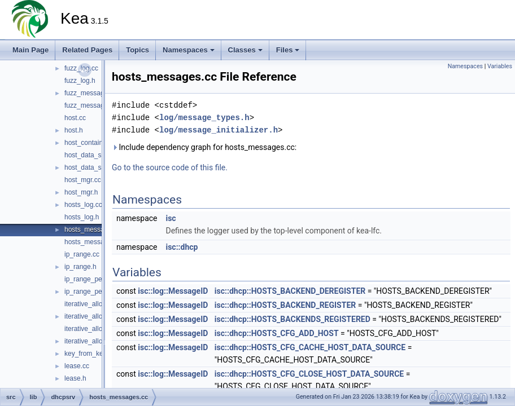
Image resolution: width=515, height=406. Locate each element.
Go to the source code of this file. (170, 167)
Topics (137, 50)
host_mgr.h (81, 192)
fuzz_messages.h (90, 105)
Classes (245, 50)
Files (288, 50)
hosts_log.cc (83, 205)
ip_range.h (80, 267)
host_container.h (89, 143)
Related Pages (87, 50)
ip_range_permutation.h (100, 291)
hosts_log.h (81, 217)
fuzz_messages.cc (92, 93)
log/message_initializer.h (218, 130)
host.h (73, 130)
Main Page (30, 50)
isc (170, 218)
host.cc (75, 118)
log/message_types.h (204, 117)
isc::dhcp (181, 246)
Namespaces (189, 50)
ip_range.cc (81, 254)
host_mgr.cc (82, 180)
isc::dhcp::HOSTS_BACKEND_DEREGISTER (290, 290)
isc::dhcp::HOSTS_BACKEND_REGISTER (285, 305)
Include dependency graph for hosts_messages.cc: (204, 147)
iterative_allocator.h (93, 341)
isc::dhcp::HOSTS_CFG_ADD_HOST (277, 333)
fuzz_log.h (79, 81)
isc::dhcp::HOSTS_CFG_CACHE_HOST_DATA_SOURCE (310, 347)
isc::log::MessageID (173, 290)
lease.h (75, 378)
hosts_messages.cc (94, 229)
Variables (499, 66)
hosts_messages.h (92, 242)
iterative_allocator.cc (95, 329)
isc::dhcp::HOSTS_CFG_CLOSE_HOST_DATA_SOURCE (309, 373)
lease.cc (76, 366)
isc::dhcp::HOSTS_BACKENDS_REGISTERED (292, 319)
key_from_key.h (88, 354)
